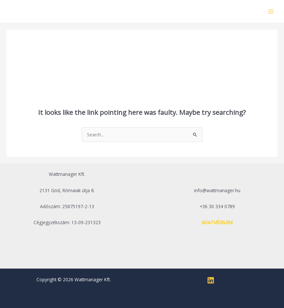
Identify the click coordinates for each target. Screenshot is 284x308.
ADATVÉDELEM (217, 222)
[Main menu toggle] (271, 11)
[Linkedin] (210, 280)
